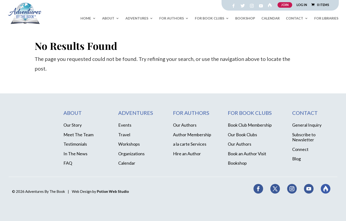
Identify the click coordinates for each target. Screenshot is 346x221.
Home (85, 18)
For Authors (171, 18)
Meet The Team (78, 134)
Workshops (129, 144)
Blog (296, 158)
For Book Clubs (209, 18)
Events (124, 125)
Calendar (270, 18)
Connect (300, 149)
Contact (294, 18)
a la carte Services (189, 144)
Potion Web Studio (113, 191)
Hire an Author (187, 153)
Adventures (136, 18)
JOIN (285, 5)
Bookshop (245, 18)
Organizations (131, 153)
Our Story (72, 125)
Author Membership (192, 134)
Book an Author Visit (247, 153)
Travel (124, 134)
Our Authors (185, 125)
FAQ (67, 163)
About (108, 18)
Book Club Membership (250, 125)
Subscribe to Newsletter (303, 137)
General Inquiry (306, 125)
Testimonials (75, 144)
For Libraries (326, 18)
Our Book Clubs (242, 134)
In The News (75, 153)
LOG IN (302, 5)
